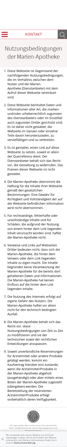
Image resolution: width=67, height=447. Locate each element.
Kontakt (33, 34)
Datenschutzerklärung (24, 442)
